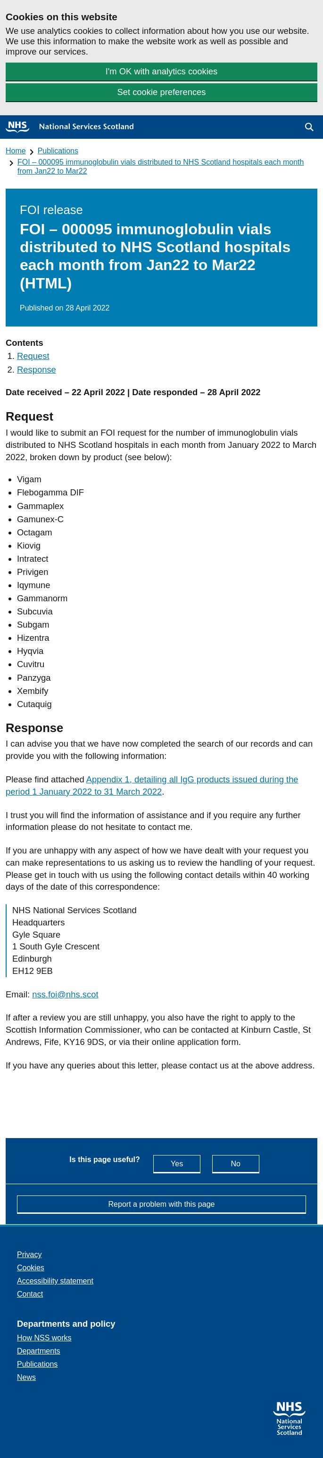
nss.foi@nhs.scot (65, 994)
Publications (58, 151)
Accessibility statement (55, 1281)
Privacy (29, 1255)
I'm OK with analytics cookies (162, 71)
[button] (309, 127)
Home (16, 151)
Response (36, 369)
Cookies (30, 1268)
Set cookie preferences (161, 92)
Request (33, 356)
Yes (185, 1163)
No (245, 1163)
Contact (30, 1294)
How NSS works (44, 1338)
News (26, 1377)
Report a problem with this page (161, 1204)
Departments (38, 1351)
